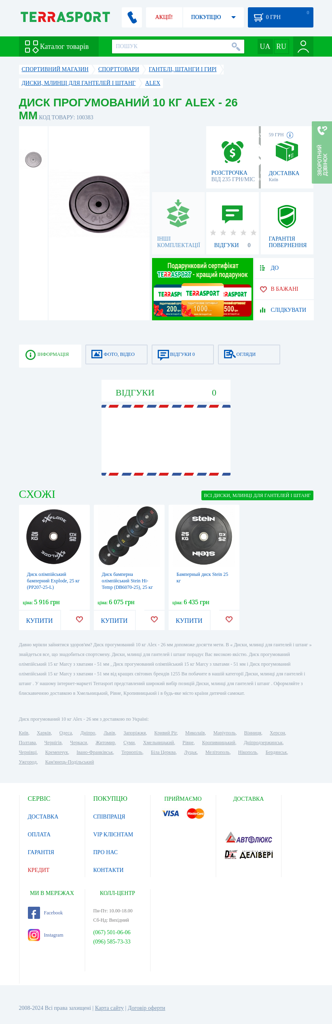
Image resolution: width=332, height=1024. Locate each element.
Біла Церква (163, 752)
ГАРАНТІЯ (41, 852)
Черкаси (78, 742)
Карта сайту (109, 1008)
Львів (109, 733)
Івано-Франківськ (94, 752)
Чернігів (53, 742)
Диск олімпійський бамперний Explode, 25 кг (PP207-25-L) (53, 580)
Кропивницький (218, 742)
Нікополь (247, 752)
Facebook (45, 913)
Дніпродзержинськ (263, 742)
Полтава (27, 742)
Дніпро (87, 733)
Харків (44, 733)
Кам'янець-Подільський (69, 762)
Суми (129, 742)
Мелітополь (217, 752)
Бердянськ (276, 752)
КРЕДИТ (39, 870)
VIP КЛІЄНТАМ (113, 834)
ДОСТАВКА (43, 817)
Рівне (187, 742)
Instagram (45, 935)
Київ (23, 733)
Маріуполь (225, 733)
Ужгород (28, 762)
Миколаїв (195, 733)
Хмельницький (158, 742)
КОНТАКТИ (108, 870)
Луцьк (190, 752)
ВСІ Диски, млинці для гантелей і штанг (257, 495)
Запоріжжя (134, 733)
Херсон (277, 733)
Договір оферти (146, 1008)
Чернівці (28, 752)
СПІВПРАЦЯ (109, 817)
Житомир (105, 742)
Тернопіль (131, 752)
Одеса (65, 733)
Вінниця (253, 733)
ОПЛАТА (39, 834)
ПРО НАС (105, 852)
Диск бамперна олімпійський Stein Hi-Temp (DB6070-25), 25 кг (127, 580)
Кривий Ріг (165, 733)
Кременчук (56, 752)
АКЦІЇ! (164, 17)
